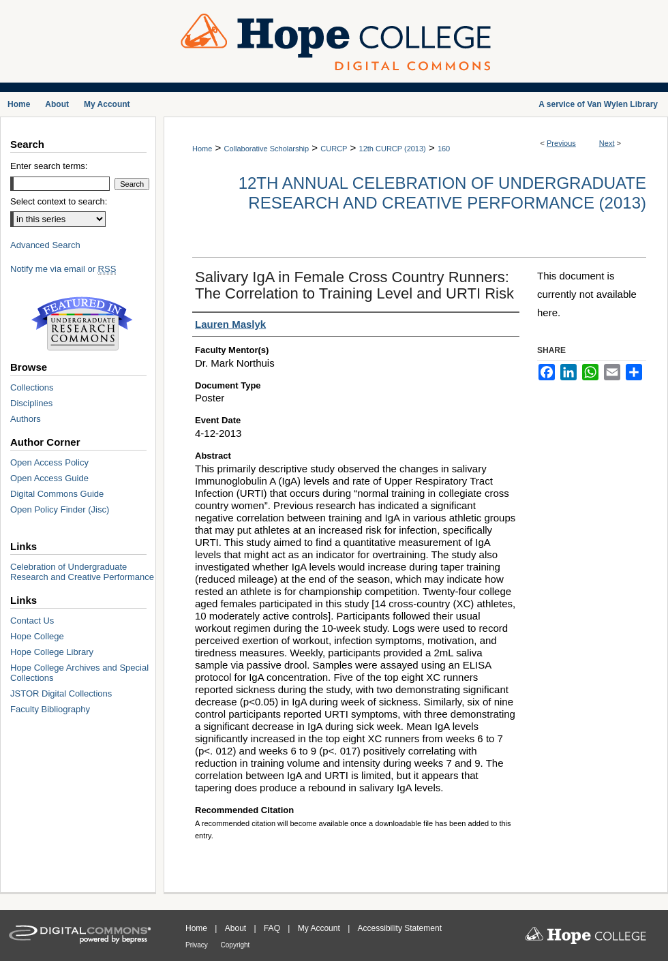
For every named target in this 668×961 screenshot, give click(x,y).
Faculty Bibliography (50, 709)
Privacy (197, 945)
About (237, 928)
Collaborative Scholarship (266, 148)
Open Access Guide (49, 478)
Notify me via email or (63, 269)
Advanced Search (45, 245)
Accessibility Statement (400, 928)
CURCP (333, 148)
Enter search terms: (48, 166)
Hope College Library (51, 652)
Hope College (37, 636)
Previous (561, 143)
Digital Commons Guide (57, 494)
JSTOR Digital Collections (61, 693)
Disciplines (31, 403)
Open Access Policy (49, 462)
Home (202, 148)
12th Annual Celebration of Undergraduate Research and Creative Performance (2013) (442, 193)
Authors (25, 419)
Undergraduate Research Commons (82, 324)
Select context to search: (58, 201)
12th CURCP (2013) (392, 148)
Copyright (235, 945)
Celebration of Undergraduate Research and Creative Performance (82, 572)
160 (444, 148)
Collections (32, 387)
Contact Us (32, 620)
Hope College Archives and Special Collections (79, 672)
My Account (320, 928)
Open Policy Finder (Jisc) (59, 509)
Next (607, 143)
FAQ (273, 928)
